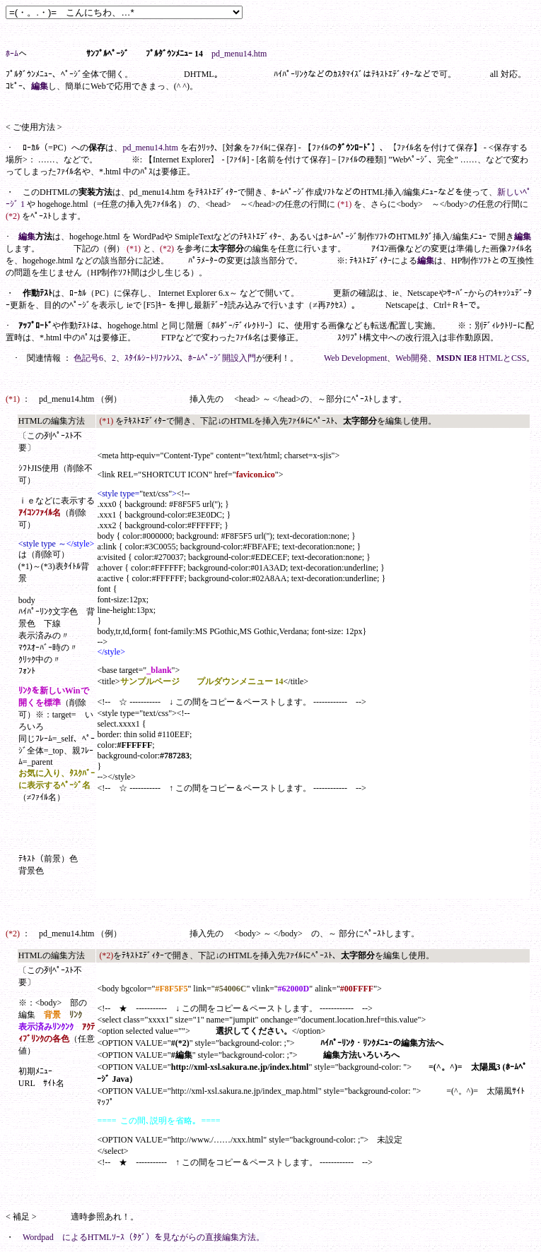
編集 (39, 86)
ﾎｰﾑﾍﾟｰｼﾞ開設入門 (222, 358)
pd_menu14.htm (239, 54)
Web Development (355, 358)
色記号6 (88, 358)
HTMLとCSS (502, 358)
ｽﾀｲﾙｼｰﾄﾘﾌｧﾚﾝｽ (152, 358)
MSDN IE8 (456, 358)
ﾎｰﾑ (12, 54)
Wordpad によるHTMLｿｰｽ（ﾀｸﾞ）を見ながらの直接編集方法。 (143, 1237)
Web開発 (411, 358)
